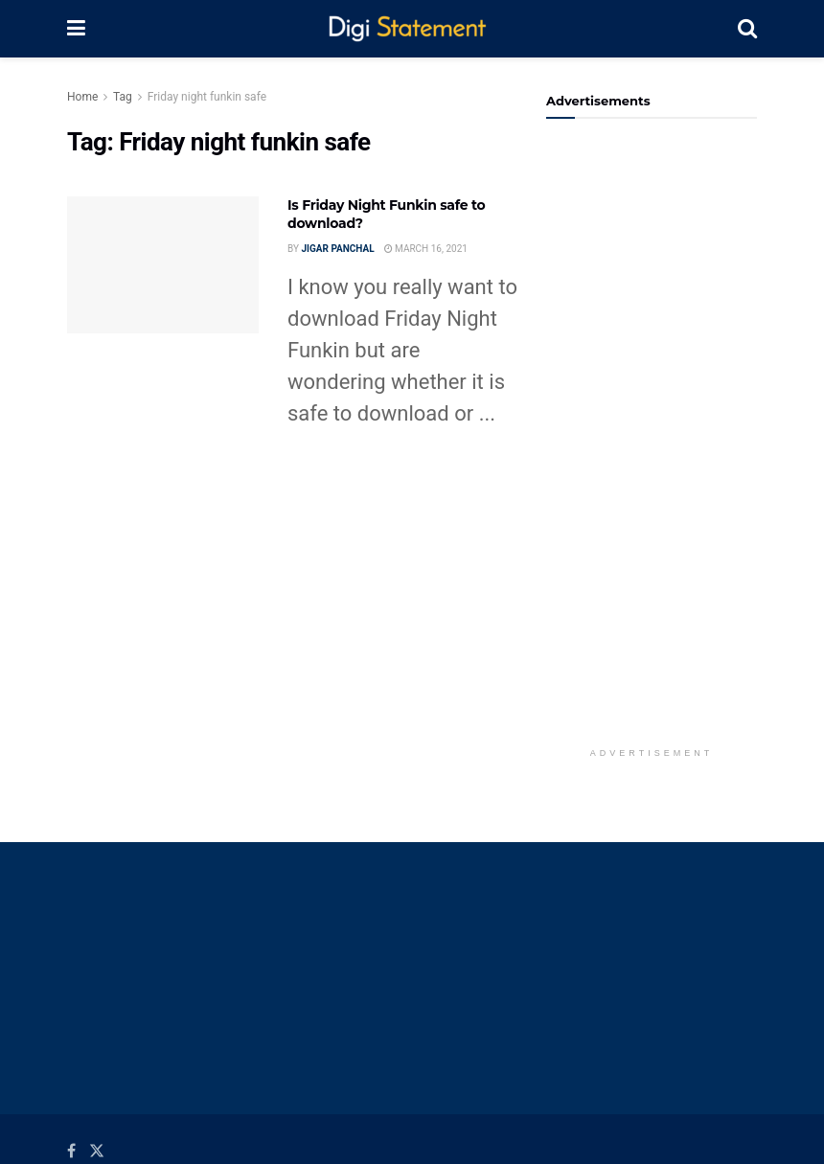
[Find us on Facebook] (71, 1151)
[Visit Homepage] (411, 29)
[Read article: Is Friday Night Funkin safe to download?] (163, 264)
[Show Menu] (76, 28)
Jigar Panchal (337, 248)
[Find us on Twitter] (96, 1151)
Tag (122, 96)
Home (82, 96)
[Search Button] (747, 28)
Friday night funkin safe (207, 96)
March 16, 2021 (426, 248)
